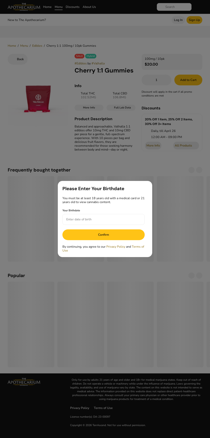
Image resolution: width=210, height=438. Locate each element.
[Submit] (103, 234)
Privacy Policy (115, 247)
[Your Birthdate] (99, 219)
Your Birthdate (71, 210)
